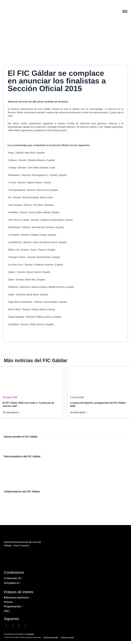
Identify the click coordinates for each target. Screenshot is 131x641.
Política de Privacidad (50, 637)
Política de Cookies (67, 637)
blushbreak (30, 634)
